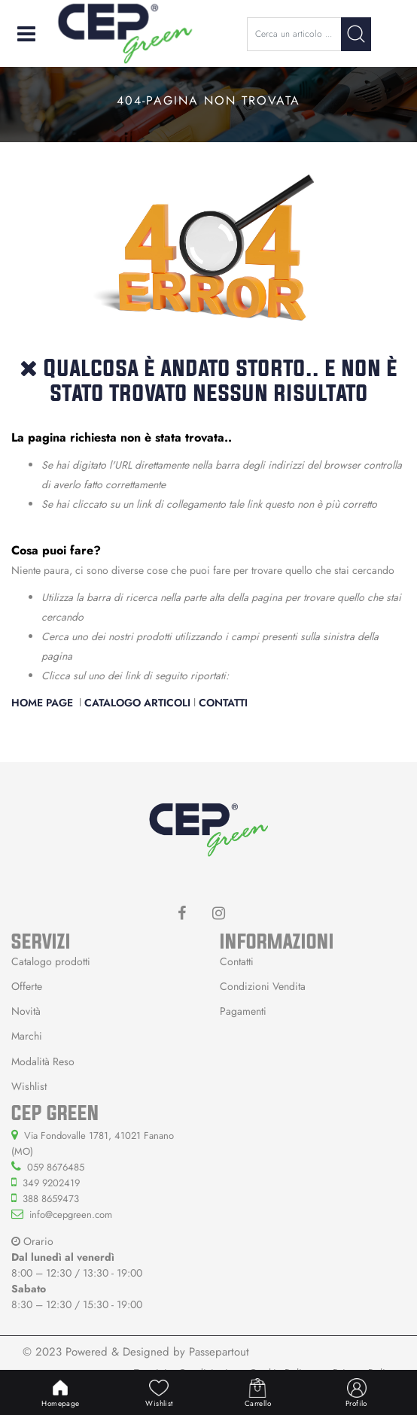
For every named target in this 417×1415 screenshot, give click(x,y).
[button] (356, 34)
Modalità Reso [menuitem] (43, 1061)
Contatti (223, 702)
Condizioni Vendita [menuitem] (263, 986)
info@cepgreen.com (70, 1214)
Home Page (43, 702)
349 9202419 (51, 1183)
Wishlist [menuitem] (29, 1086)
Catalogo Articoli (137, 702)
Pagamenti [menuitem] (243, 1011)
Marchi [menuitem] (26, 1035)
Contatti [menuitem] (237, 961)
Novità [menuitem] (26, 1011)
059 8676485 (55, 1167)
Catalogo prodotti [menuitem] (50, 961)
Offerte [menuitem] (26, 986)
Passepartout (219, 1352)
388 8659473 (51, 1199)
